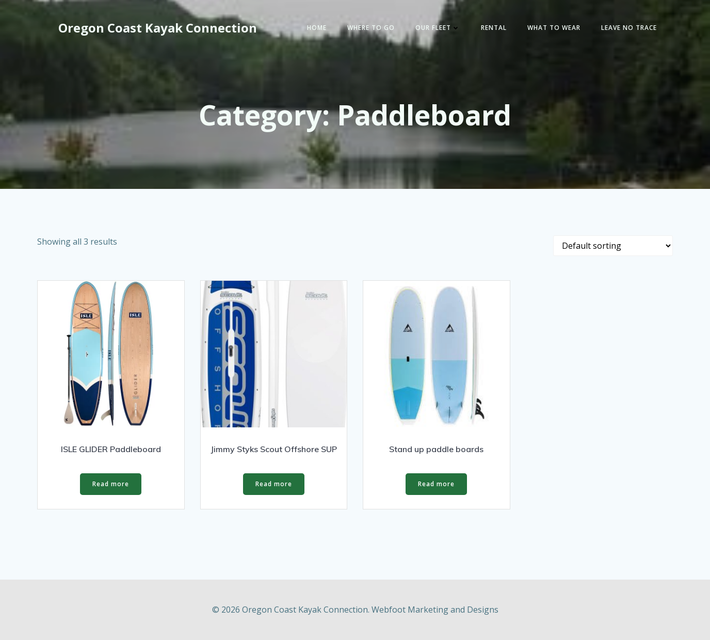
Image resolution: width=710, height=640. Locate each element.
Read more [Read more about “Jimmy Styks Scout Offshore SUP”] (273, 483)
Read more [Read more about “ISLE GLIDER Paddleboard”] (110, 483)
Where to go (371, 27)
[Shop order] (613, 245)
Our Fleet (437, 27)
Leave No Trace (629, 27)
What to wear (553, 27)
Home (317, 27)
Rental (494, 27)
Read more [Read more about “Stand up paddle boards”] (436, 483)
